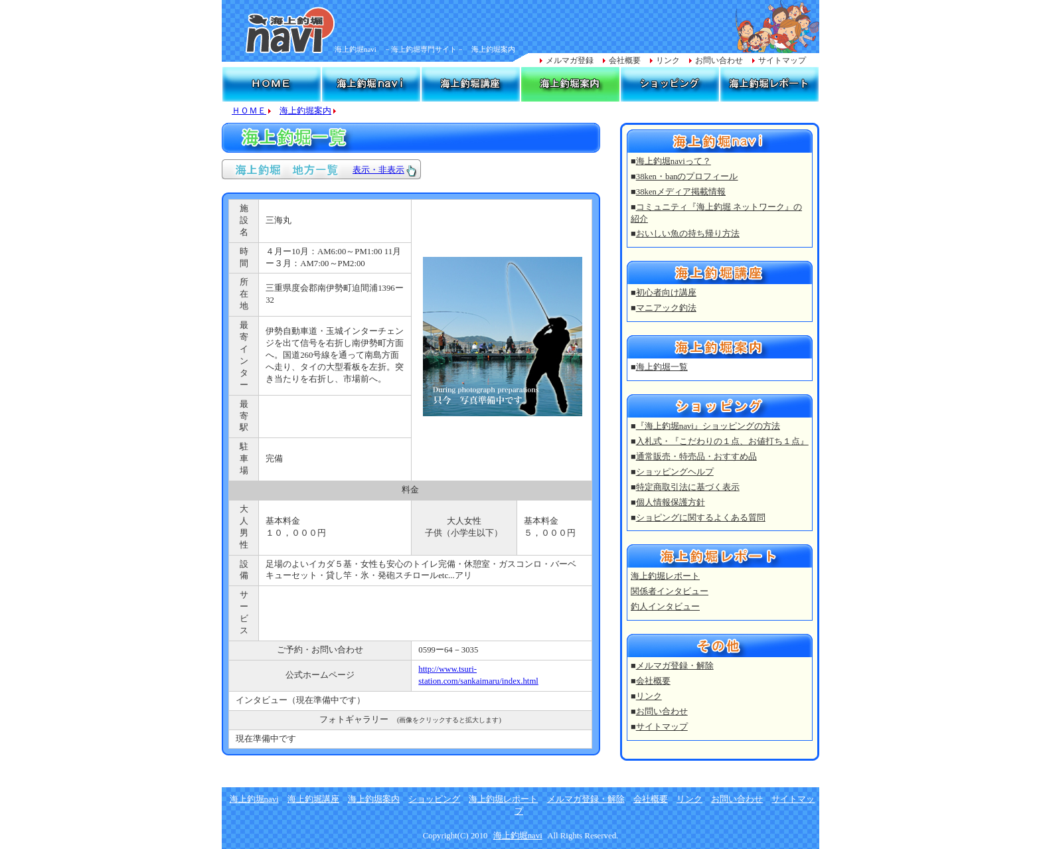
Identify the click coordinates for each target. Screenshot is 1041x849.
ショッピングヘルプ (675, 472)
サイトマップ (782, 60)
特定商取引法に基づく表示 (688, 487)
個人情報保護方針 (670, 502)
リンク (668, 60)
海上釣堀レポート (665, 576)
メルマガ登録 (570, 60)
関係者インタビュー (669, 591)
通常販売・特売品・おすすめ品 (696, 456)
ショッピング (434, 799)
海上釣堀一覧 (662, 367)
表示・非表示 (378, 170)
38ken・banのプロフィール (687, 176)
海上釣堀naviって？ (673, 161)
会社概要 (625, 60)
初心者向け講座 (666, 292)
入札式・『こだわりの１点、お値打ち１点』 (722, 441)
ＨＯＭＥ (249, 111)
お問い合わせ (719, 60)
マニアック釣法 (666, 308)
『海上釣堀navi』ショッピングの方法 (708, 426)
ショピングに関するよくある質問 (700, 517)
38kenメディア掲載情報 (681, 191)
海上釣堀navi (254, 799)
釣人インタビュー (665, 606)
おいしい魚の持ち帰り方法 (688, 233)
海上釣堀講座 (313, 799)
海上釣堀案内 (305, 111)
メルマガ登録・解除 (675, 665)
